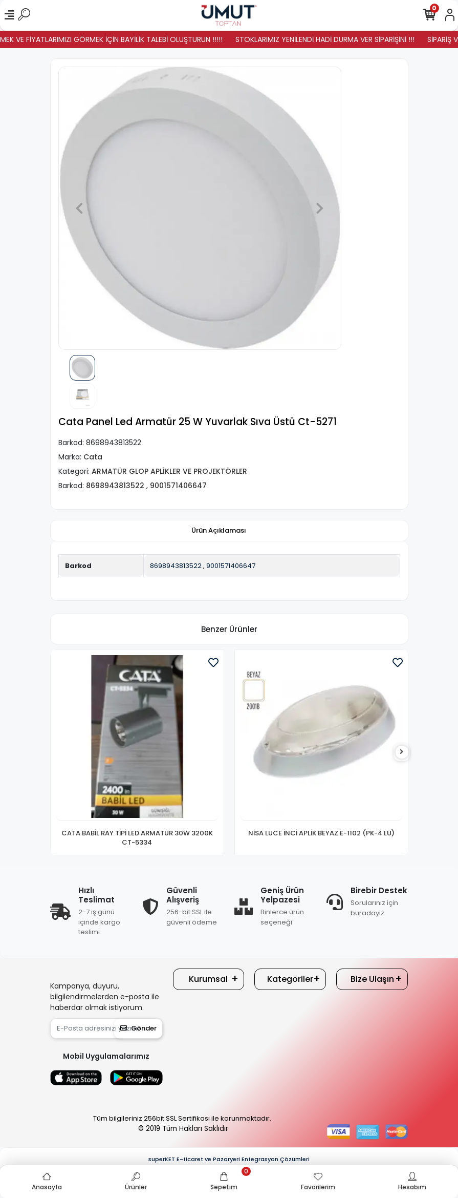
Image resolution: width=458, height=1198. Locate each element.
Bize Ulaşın (372, 979)
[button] (79, 208)
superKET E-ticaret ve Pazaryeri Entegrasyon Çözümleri (229, 1159)
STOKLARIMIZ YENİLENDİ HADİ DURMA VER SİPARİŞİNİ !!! (334, 39)
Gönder (138, 1028)
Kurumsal (208, 979)
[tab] (218, 530)
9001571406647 (230, 566)
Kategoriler (290, 979)
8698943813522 (176, 566)
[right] (402, 752)
